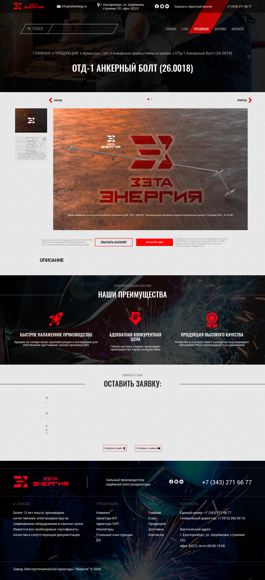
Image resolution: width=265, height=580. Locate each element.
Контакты (238, 29)
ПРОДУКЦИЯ (66, 53)
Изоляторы (105, 529)
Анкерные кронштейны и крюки (142, 53)
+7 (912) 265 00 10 (231, 518)
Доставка (220, 29)
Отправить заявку (148, 448)
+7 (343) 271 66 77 (239, 6)
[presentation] (166, 428)
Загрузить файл (115, 448)
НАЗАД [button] (55, 100)
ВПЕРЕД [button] (244, 100)
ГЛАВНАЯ (41, 53)
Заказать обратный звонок (193, 6)
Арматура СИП (95, 53)
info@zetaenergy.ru (74, 6)
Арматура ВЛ (106, 518)
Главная (171, 29)
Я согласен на (175, 412)
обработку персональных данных (185, 412)
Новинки (103, 513)
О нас (185, 29)
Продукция (201, 29)
